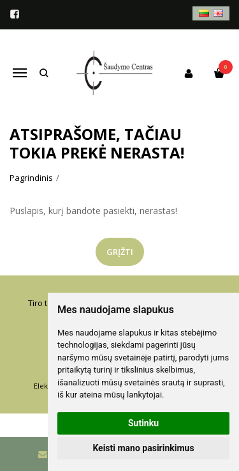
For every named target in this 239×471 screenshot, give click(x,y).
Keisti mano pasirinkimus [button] (143, 448)
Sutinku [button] (143, 423)
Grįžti (119, 252)
